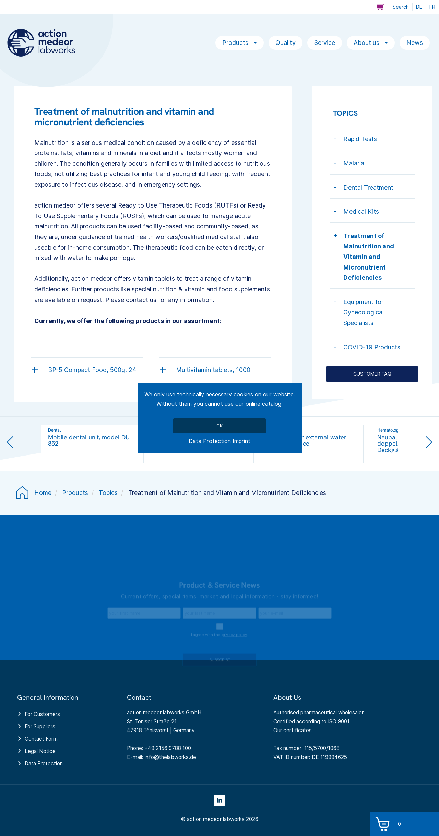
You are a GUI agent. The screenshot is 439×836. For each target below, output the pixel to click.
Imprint (241, 441)
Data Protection (210, 441)
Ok (219, 425)
